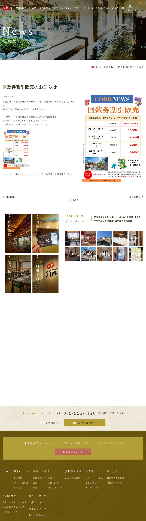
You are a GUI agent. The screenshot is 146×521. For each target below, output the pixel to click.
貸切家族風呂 (44, 8)
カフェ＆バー (92, 488)
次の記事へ (134, 197)
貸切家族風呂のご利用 (14, 507)
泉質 (50, 478)
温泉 (34, 8)
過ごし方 (69, 8)
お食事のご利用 (10, 512)
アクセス (114, 8)
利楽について (24, 8)
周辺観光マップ (114, 483)
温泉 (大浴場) (42, 471)
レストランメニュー (95, 478)
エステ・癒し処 (82, 8)
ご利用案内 (52, 423)
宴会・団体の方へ (39, 515)
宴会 (62, 8)
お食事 (55, 8)
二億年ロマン (36, 502)
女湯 (35, 488)
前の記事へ (11, 197)
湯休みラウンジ (55, 488)
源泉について (39, 478)
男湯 (35, 483)
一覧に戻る (73, 200)
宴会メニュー (92, 483)
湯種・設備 (53, 483)
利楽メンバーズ (38, 509)
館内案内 (18, 488)
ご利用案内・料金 (100, 8)
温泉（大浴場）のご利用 (15, 502)
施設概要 (18, 478)
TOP (6, 471)
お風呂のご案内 (73, 478)
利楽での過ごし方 (115, 478)
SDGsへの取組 (21, 483)
